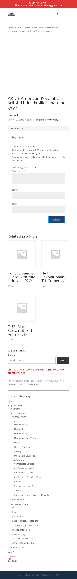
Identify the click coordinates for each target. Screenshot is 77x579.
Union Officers (21, 424)
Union (15, 421)
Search (11, 355)
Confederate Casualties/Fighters (29, 477)
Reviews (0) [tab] (17, 128)
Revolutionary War (46, 27)
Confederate (18, 460)
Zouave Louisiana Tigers (25, 486)
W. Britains (15, 408)
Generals (18, 442)
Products (18, 27)
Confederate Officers (24, 463)
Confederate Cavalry (23, 472)
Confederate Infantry (24, 468)
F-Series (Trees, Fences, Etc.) (25, 520)
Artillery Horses (19, 416)
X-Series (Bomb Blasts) (23, 543)
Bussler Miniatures (18, 413)
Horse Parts (17, 516)
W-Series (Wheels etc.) (22, 538)
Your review (18, 171)
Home (10, 27)
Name (15, 190)
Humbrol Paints (17, 547)
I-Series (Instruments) (22, 529)
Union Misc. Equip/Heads (25, 455)
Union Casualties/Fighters (26, 438)
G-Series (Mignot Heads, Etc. (25, 525)
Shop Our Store (15, 405)
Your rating (17, 167)
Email (14, 203)
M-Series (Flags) (19, 534)
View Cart (12, 552)
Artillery (17, 451)
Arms (14, 507)
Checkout (12, 556)
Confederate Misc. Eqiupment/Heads (31, 495)
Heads (15, 512)
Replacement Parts (19, 504)
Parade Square (30, 27)
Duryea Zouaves (22, 447)
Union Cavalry (20, 433)
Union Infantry (21, 429)
